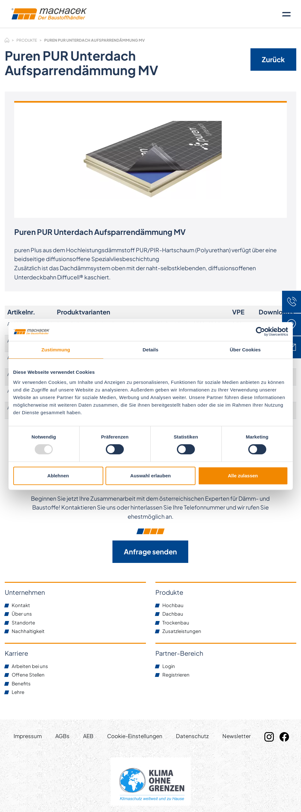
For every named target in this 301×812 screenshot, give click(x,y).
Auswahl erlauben (150, 475)
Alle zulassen (243, 475)
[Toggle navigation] (286, 14)
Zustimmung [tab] (55, 349)
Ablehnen (58, 475)
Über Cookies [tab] (245, 349)
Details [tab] (151, 349)
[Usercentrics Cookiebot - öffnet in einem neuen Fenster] (260, 331)
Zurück (273, 59)
